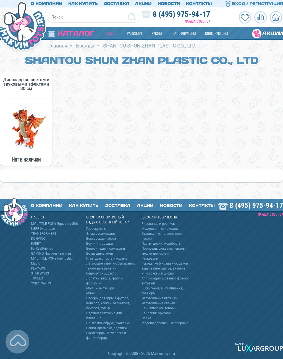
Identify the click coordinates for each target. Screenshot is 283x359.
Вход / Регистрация (254, 3)
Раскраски (150, 258)
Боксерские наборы (101, 239)
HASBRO (37, 217)
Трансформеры (183, 33)
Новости (169, 3)
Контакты (199, 3)
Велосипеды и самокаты (105, 248)
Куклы (156, 33)
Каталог (71, 33)
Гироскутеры (96, 229)
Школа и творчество (160, 217)
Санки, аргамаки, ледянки (106, 328)
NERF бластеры (43, 229)
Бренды (109, 33)
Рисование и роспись (158, 224)
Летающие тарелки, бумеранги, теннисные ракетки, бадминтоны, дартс (110, 268)
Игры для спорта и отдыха (106, 258)
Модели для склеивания (161, 229)
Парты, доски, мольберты (161, 244)
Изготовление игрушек (159, 298)
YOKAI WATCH (42, 283)
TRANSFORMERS (43, 234)
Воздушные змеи (99, 253)
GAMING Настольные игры (51, 253)
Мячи (90, 293)
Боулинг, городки (99, 244)
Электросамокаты (100, 234)
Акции (143, 3)
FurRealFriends (42, 248)
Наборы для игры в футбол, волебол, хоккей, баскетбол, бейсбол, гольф (108, 303)
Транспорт (133, 33)
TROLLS (37, 278)
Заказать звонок (197, 21)
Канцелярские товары (159, 308)
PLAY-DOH (38, 268)
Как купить (83, 3)
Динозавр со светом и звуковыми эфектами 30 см (26, 84)
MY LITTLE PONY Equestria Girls (55, 224)
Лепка (146, 318)
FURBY (36, 244)
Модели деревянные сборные (165, 323)
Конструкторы (216, 33)
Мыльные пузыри (100, 288)
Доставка (116, 3)
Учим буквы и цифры (158, 273)
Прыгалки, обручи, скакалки (108, 323)
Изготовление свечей (158, 303)
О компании (46, 3)
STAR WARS (40, 273)
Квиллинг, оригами (156, 313)
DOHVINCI (38, 239)
